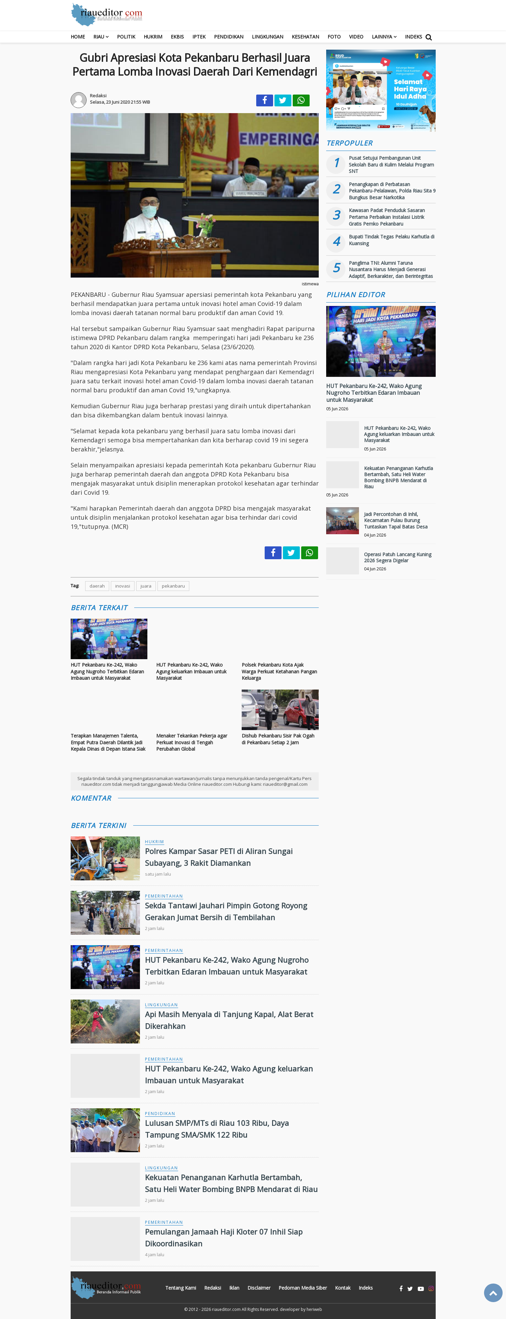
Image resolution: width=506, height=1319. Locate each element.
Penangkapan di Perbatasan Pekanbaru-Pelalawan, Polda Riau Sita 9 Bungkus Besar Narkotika (392, 191)
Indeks (413, 36)
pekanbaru (173, 586)
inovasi (122, 586)
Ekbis (177, 36)
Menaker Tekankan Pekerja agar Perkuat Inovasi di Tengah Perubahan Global (191, 742)
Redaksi (212, 1288)
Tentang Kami (180, 1288)
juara (146, 586)
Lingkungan (267, 36)
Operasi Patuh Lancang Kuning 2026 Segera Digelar (397, 557)
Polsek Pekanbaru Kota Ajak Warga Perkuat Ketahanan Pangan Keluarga (279, 671)
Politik (126, 36)
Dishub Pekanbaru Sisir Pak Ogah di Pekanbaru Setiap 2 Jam (278, 739)
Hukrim (153, 36)
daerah (97, 586)
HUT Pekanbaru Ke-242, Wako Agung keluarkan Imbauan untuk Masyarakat (191, 671)
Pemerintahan (164, 896)
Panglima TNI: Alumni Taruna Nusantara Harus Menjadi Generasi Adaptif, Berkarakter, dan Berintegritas (391, 269)
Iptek (199, 36)
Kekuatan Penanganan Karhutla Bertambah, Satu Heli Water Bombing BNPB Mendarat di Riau (398, 477)
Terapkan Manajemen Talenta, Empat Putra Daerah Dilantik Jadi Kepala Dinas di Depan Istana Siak (108, 742)
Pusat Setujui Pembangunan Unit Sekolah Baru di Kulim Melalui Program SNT (391, 164)
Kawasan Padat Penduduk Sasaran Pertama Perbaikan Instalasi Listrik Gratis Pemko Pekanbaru (387, 217)
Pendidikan (228, 36)
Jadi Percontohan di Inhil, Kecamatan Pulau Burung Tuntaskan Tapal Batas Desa (396, 520)
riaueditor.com (226, 1309)
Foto (334, 36)
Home (78, 36)
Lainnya (382, 36)
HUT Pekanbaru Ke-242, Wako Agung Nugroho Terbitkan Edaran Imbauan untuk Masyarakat (107, 671)
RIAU (98, 36)
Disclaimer (258, 1288)
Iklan (234, 1288)
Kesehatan (305, 36)
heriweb (314, 1309)
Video (356, 36)
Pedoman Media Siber (303, 1288)
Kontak (343, 1288)
